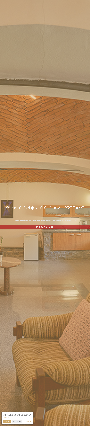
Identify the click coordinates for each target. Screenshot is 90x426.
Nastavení (29, 421)
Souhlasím (7, 421)
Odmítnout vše (17, 421)
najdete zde (6, 417)
